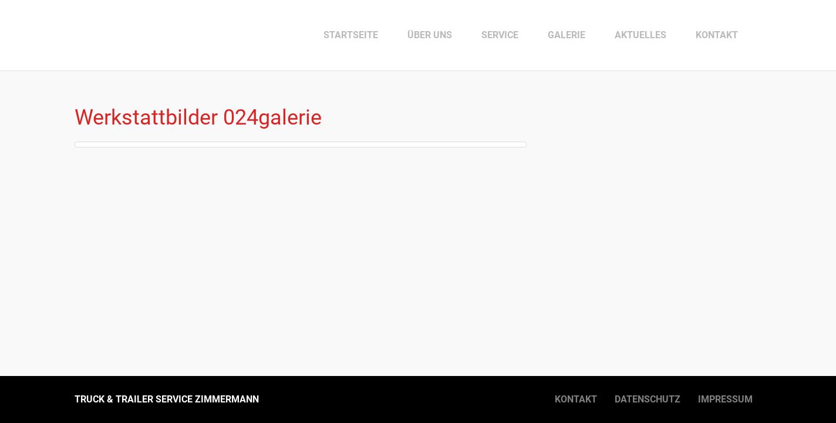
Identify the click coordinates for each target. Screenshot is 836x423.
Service (499, 35)
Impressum (725, 399)
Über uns (429, 35)
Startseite (350, 35)
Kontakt (717, 35)
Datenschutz (647, 399)
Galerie (566, 35)
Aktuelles (640, 35)
